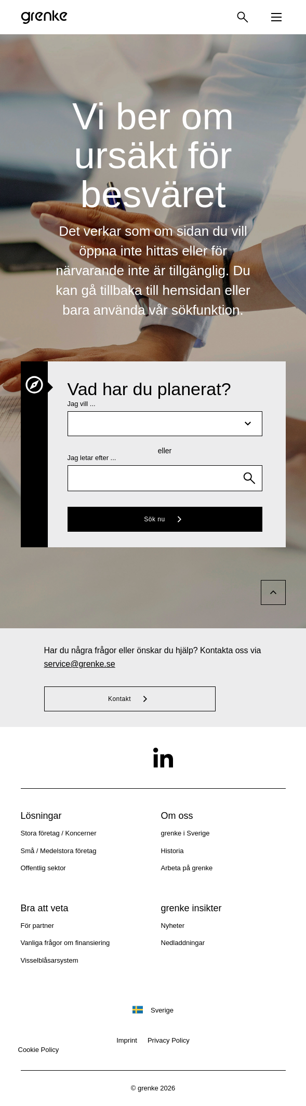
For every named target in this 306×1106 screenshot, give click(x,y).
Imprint (126, 1040)
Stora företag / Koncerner (59, 833)
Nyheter (173, 925)
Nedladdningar (183, 943)
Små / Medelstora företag (59, 851)
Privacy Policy (169, 1040)
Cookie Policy (38, 1050)
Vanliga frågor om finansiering (65, 943)
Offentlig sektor (43, 868)
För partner (37, 925)
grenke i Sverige (185, 833)
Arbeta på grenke (187, 868)
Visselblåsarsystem (49, 960)
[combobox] (165, 478)
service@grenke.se (79, 663)
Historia (172, 851)
